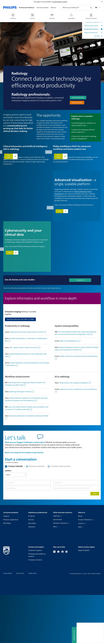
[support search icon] (91, 7)
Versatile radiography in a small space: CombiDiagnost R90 (26, 387)
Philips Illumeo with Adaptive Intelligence (74, 431)
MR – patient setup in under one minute (24, 395)
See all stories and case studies (91, 29)
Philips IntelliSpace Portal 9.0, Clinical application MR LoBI (25, 403)
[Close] (102, 1)
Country (8, 518)
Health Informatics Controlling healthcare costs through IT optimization (27, 412)
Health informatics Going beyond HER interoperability (79, 404)
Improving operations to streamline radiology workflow (29, 464)
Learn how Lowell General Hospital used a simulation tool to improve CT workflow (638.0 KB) (26, 456)
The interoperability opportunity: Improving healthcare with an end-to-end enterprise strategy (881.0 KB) (75, 381)
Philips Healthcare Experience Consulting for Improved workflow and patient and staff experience (26, 447)
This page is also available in (43, 2)
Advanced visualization (92, 22)
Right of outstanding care (69, 389)
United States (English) (60, 2)
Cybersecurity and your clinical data (91, 26)
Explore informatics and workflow (91, 32)
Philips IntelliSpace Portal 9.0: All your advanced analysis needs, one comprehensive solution (76, 396)
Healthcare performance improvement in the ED (26, 380)
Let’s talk (96, 36)
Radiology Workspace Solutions (21, 440)
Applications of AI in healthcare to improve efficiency (78, 437)
